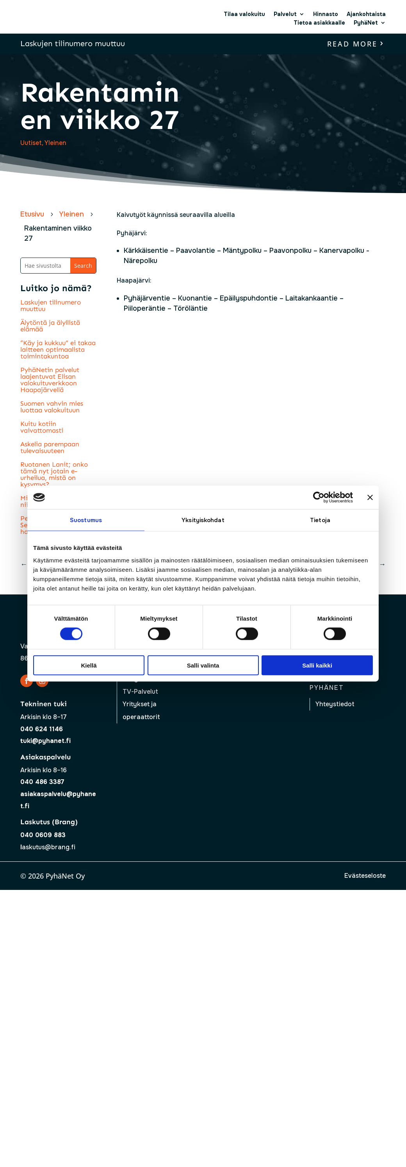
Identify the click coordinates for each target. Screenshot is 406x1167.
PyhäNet (366, 22)
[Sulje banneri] (370, 497)
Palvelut (285, 14)
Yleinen (55, 143)
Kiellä (88, 665)
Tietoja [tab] (320, 520)
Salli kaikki (317, 665)
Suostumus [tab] (86, 520)
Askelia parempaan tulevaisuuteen (49, 447)
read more (352, 43)
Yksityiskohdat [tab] (203, 520)
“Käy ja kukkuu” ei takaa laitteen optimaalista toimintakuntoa (58, 349)
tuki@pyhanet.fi (45, 741)
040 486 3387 (42, 782)
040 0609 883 (43, 835)
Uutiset (31, 143)
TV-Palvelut (140, 691)
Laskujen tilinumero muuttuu (72, 43)
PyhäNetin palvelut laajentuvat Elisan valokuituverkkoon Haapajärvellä (49, 380)
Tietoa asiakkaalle (319, 22)
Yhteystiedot (334, 704)
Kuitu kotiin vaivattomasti (41, 427)
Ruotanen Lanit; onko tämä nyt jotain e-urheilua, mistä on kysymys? (54, 474)
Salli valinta (203, 665)
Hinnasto (325, 14)
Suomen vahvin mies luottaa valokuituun (51, 406)
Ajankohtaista (366, 14)
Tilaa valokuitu (244, 14)
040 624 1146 (41, 729)
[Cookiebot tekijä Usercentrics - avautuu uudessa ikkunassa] (319, 497)
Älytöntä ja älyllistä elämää (50, 326)
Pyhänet (327, 688)
